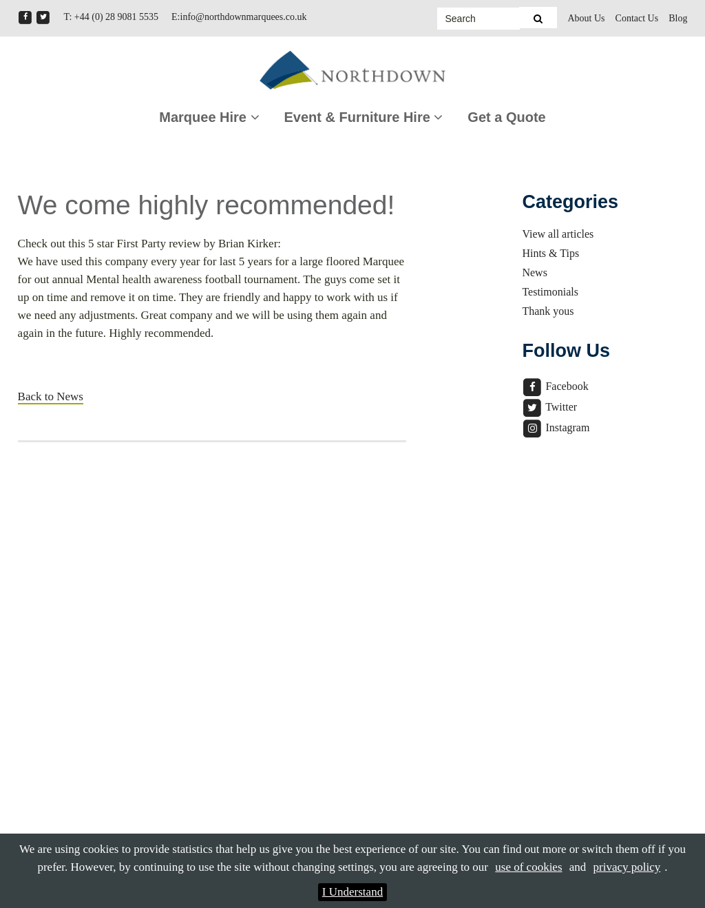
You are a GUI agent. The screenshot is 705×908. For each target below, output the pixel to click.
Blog (678, 18)
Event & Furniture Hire (363, 117)
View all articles (557, 234)
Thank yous (548, 311)
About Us (585, 18)
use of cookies (528, 867)
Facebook (555, 386)
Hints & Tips (550, 253)
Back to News (50, 396)
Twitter (549, 407)
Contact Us (637, 18)
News (534, 272)
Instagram (555, 427)
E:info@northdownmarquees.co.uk (238, 17)
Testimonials (550, 292)
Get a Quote (506, 117)
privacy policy (627, 867)
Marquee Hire (209, 117)
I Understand (352, 891)
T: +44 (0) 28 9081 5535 (111, 17)
